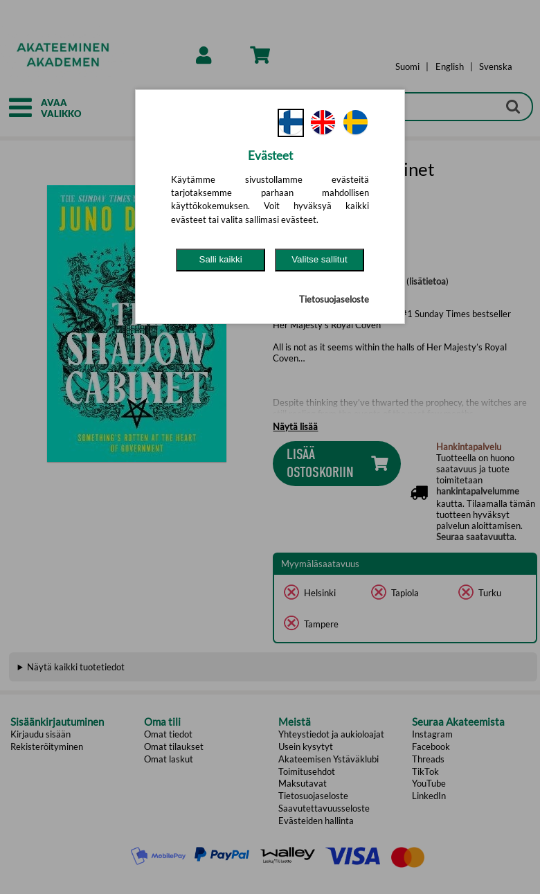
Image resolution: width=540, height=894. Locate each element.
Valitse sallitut (319, 259)
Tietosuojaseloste (334, 299)
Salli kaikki (220, 259)
